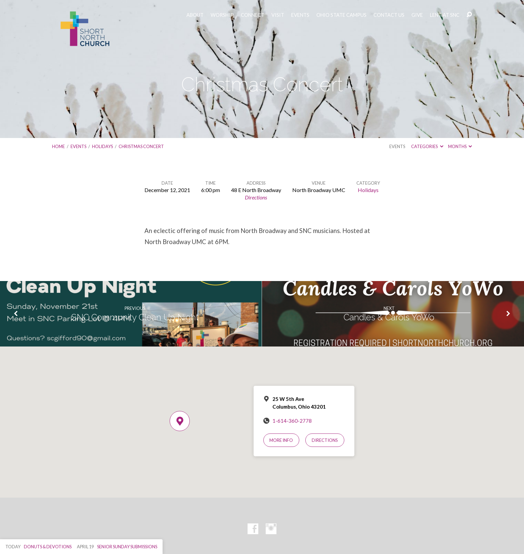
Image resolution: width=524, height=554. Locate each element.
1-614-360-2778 (292, 421)
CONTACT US (389, 15)
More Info (281, 440)
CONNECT (252, 15)
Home (58, 146)
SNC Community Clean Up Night (135, 317)
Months (460, 146)
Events (78, 146)
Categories (427, 146)
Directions (256, 197)
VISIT (277, 15)
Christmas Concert (141, 146)
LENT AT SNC (445, 15)
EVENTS (300, 15)
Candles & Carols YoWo (389, 317)
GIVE (417, 15)
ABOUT (195, 15)
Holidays (102, 146)
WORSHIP (222, 15)
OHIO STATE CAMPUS (341, 15)
